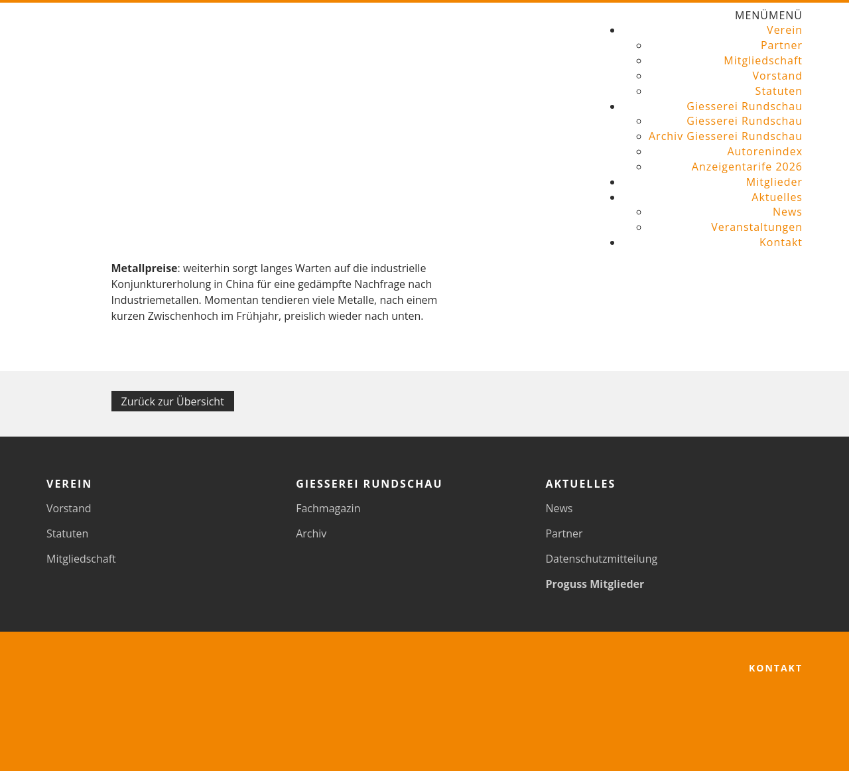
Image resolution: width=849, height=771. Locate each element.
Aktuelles (777, 197)
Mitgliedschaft (763, 60)
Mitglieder (774, 182)
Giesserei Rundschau (744, 106)
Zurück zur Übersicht (172, 401)
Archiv (311, 533)
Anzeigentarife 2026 (747, 166)
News (788, 211)
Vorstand (777, 75)
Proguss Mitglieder (594, 584)
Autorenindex (765, 151)
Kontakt (781, 242)
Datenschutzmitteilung (601, 558)
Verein (785, 30)
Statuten (779, 91)
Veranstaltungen (757, 227)
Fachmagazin (328, 508)
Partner (782, 45)
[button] (769, 15)
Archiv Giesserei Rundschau (726, 136)
